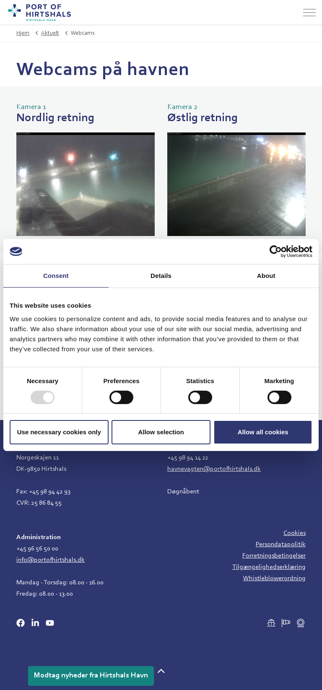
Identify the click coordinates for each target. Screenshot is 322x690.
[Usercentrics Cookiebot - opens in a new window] (275, 251)
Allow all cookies (263, 432)
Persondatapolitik (281, 544)
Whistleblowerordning (274, 578)
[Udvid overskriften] (309, 12)
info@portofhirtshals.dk (50, 560)
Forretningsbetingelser (274, 556)
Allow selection (161, 432)
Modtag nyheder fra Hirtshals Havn (91, 676)
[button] (161, 672)
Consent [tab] (56, 275)
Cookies (294, 533)
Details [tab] (161, 275)
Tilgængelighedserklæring (269, 567)
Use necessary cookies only (59, 432)
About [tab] (266, 275)
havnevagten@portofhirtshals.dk (214, 469)
